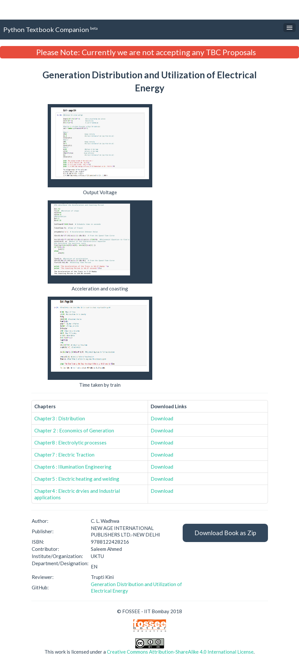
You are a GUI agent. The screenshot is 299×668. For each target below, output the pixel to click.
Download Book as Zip (225, 532)
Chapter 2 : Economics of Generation (74, 430)
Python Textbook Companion (50, 29)
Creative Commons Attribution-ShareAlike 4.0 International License (180, 652)
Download (162, 418)
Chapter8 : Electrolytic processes (70, 442)
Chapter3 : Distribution (59, 418)
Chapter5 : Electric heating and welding (76, 479)
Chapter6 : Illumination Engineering (72, 467)
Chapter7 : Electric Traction (64, 455)
